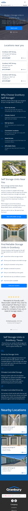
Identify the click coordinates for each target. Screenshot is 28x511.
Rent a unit (14, 28)
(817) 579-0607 (6, 58)
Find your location (14, 285)
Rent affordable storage (14, 216)
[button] (14, 32)
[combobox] (14, 496)
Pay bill (25, 5)
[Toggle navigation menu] (25, 2)
